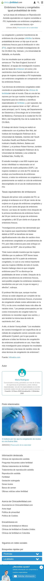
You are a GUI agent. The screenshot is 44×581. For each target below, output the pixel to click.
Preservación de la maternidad (27, 28)
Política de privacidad (11, 512)
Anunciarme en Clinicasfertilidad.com (17, 505)
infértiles (28, 38)
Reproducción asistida (11, 473)
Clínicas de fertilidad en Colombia (16, 533)
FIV (3, 48)
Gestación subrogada (11, 481)
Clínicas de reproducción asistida (15, 459)
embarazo (20, 69)
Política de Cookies (10, 516)
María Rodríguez (22, 380)
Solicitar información (24, 576)
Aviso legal (6, 509)
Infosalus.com (14, 357)
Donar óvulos (7, 484)
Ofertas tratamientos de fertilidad (15, 466)
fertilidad (20, 103)
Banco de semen (9, 488)
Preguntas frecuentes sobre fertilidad (17, 463)
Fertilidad (6, 477)
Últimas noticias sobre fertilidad (15, 491)
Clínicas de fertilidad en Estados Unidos (18, 529)
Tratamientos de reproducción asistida (18, 470)
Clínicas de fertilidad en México (15, 526)
